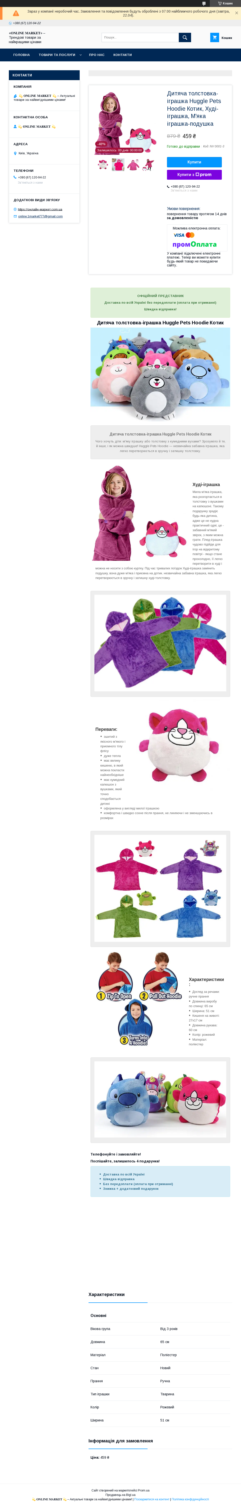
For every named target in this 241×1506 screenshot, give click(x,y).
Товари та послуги (57, 55)
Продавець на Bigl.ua (120, 1495)
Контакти (122, 55)
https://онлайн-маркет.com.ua (40, 209)
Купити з (194, 175)
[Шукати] (185, 37)
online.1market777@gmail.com (40, 216)
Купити (194, 162)
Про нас (97, 55)
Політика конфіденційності (190, 1499)
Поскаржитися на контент (151, 1499)
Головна (21, 55)
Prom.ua (144, 1490)
